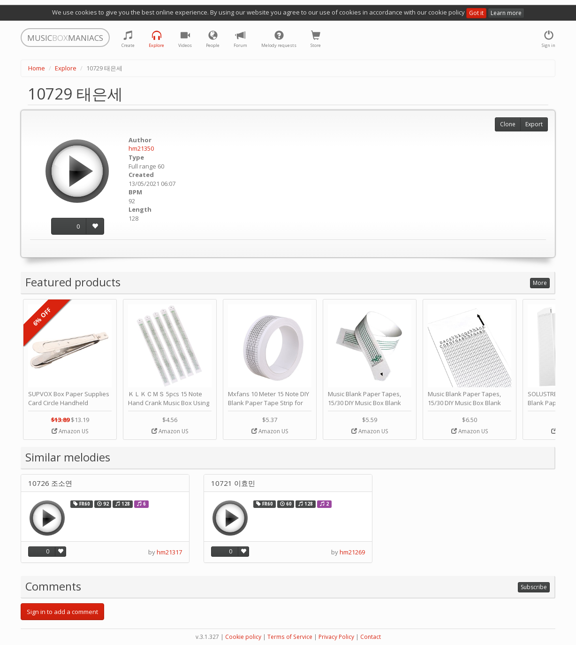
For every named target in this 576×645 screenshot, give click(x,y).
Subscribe (534, 587)
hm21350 (141, 148)
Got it (476, 13)
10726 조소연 (50, 483)
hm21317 (169, 552)
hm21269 (352, 552)
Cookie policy (243, 637)
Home (36, 68)
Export (534, 124)
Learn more (506, 13)
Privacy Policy (336, 637)
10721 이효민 (233, 483)
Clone (507, 124)
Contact (370, 637)
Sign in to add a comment (62, 611)
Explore (65, 68)
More (540, 283)
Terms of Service (289, 637)
